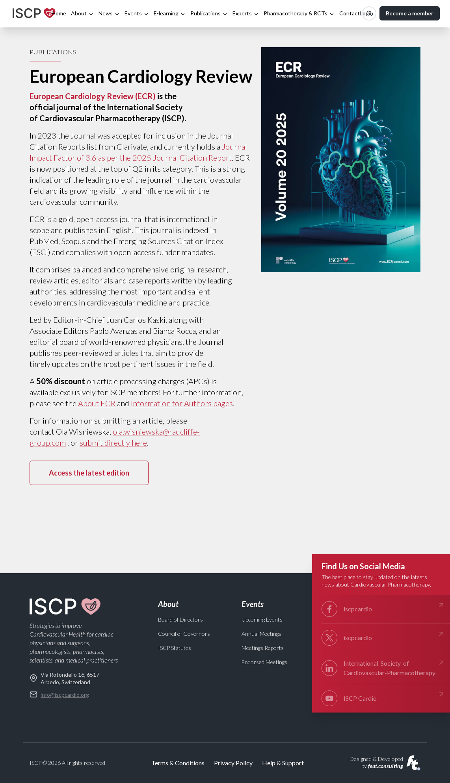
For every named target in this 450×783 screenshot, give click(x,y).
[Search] (369, 13)
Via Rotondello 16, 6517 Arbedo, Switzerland (64, 678)
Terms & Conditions (178, 762)
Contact (349, 13)
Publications (209, 13)
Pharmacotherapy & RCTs (299, 13)
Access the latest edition (89, 472)
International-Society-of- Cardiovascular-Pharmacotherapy (383, 667)
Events (137, 13)
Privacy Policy (233, 762)
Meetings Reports (263, 647)
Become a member (409, 13)
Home (59, 13)
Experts (245, 13)
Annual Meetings (261, 633)
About (82, 13)
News (109, 13)
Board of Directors (180, 619)
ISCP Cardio (383, 698)
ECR (107, 403)
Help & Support (283, 762)
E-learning (170, 13)
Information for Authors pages (182, 403)
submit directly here (113, 442)
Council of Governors (184, 633)
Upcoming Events (262, 619)
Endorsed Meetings (264, 662)
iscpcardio (383, 609)
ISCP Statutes (174, 647)
